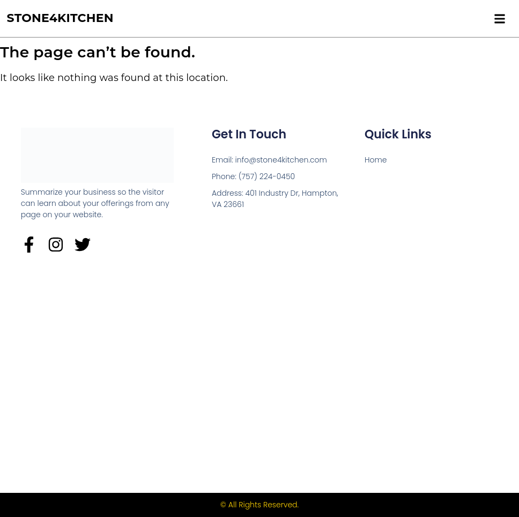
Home (376, 159)
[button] (499, 18)
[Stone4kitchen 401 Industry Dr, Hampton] (260, 371)
